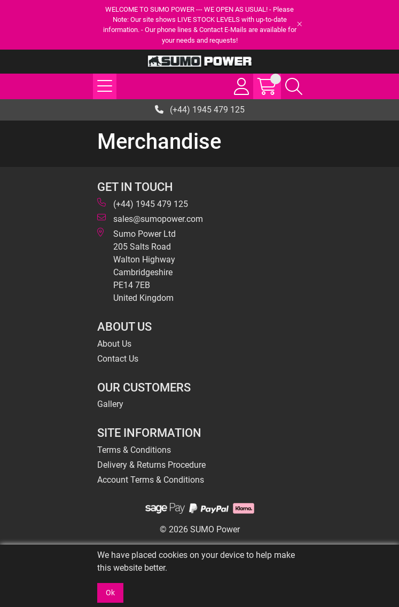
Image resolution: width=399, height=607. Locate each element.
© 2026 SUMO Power (200, 529)
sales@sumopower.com (150, 218)
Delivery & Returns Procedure (151, 465)
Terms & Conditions (134, 450)
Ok (110, 592)
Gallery (110, 404)
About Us (114, 344)
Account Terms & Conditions (150, 480)
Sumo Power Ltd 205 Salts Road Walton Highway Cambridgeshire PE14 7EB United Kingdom (136, 265)
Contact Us (117, 359)
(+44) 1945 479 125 (200, 110)
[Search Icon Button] (294, 86)
